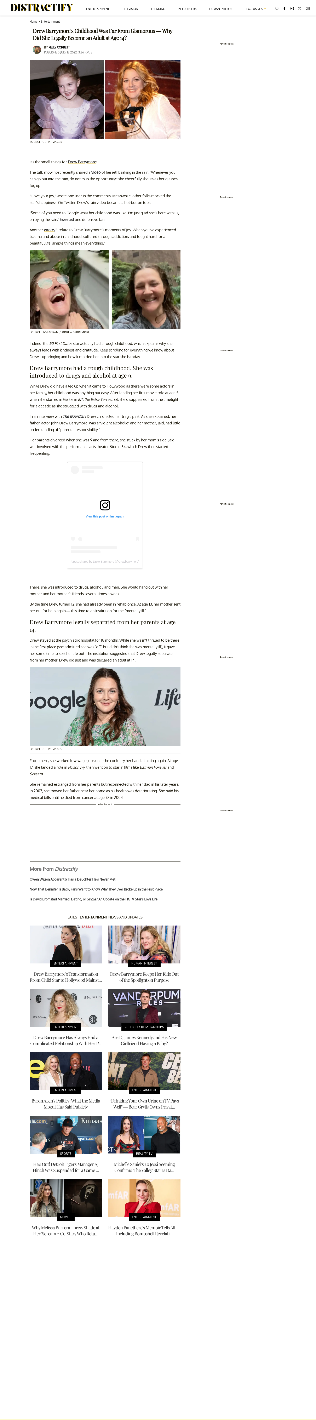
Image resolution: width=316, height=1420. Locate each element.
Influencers (187, 9)
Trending (158, 9)
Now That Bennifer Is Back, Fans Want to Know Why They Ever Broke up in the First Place (96, 889)
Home (34, 21)
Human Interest (221, 9)
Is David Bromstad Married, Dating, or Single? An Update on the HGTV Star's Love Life (93, 899)
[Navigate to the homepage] (42, 8)
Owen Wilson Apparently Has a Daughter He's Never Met (72, 879)
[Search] (277, 7)
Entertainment (97, 9)
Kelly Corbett (59, 47)
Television (130, 9)
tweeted (67, 219)
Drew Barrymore (82, 162)
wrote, (49, 230)
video (96, 172)
